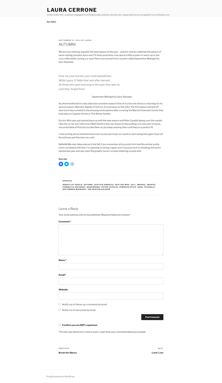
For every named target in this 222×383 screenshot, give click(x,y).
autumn (88, 185)
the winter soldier (99, 189)
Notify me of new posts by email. (79, 310)
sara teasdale (146, 187)
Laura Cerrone (72, 10)
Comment (65, 221)
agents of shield (73, 185)
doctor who (122, 185)
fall (133, 185)
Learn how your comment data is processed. (123, 332)
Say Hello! (51, 22)
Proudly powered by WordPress (60, 376)
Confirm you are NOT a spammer (78, 325)
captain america (104, 185)
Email (62, 275)
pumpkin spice (127, 187)
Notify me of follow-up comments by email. (84, 304)
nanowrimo (93, 187)
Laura (88, 40)
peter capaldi (110, 187)
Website (63, 289)
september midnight (74, 189)
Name (63, 260)
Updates (67, 181)
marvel (141, 185)
